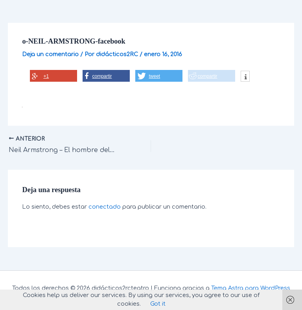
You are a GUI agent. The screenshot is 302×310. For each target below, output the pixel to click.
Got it (158, 304)
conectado (104, 207)
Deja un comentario (50, 54)
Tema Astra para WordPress (250, 288)
